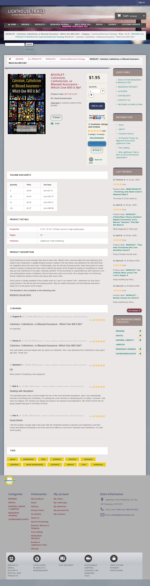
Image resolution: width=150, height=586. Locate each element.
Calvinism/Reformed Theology (51, 37)
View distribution (97, 141)
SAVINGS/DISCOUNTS (126, 354)
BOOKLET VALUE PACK (20, 299)
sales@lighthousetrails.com (122, 519)
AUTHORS (122, 91)
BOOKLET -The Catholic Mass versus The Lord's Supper (126, 272)
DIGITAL (119, 336)
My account (61, 497)
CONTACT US (124, 100)
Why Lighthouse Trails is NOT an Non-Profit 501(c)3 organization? (127, 155)
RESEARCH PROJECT (128, 87)
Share (56, 117)
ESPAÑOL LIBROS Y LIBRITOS (125, 342)
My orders (58, 502)
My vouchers (59, 518)
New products (37, 502)
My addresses (60, 510)
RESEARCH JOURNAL (126, 349)
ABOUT (121, 129)
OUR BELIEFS (124, 96)
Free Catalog (123, 148)
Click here (55, 103)
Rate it (97, 154)
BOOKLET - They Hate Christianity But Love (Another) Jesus (127, 247)
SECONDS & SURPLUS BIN (130, 104)
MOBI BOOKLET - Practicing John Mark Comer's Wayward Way (127, 191)
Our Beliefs (36, 518)
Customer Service (126, 134)
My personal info (61, 514)
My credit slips (60, 506)
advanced (29, 49)
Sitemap (35, 552)
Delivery (35, 510)
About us (35, 521)
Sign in (141, 2)
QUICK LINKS (123, 72)
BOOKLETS (32, 37)
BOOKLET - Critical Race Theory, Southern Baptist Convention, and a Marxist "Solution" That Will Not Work (127, 219)
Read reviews (97, 147)
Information (124, 117)
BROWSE (135, 34)
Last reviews (124, 171)
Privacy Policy (37, 514)
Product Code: (57, 94)
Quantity (93, 87)
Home (120, 125)
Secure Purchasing (39, 525)
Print (57, 123)
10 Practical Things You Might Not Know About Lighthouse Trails (127, 140)
